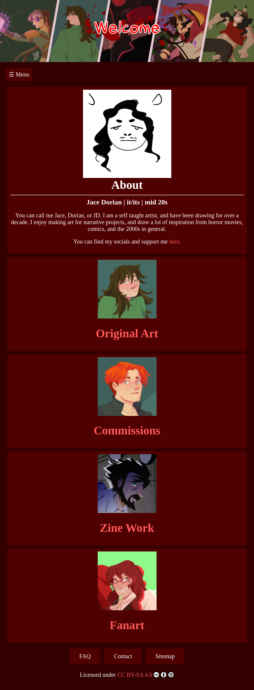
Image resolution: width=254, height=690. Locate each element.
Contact (123, 656)
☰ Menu (19, 74)
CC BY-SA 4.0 (145, 674)
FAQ (85, 656)
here (174, 241)
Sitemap (165, 656)
